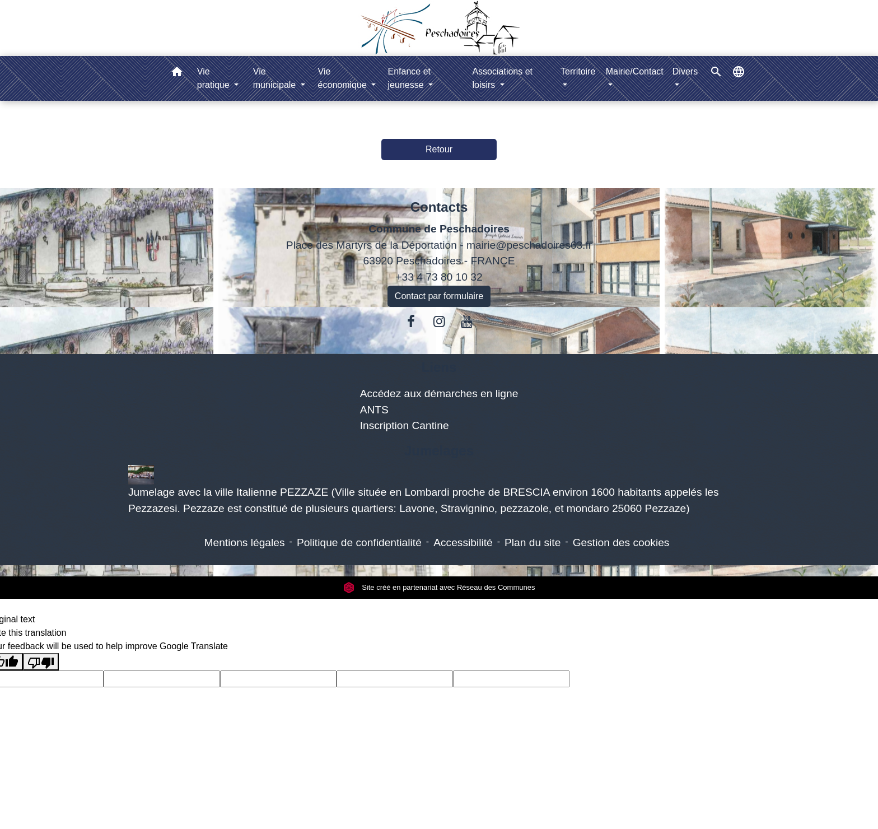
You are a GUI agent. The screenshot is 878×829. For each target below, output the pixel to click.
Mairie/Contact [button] (635, 71)
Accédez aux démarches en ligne (439, 393)
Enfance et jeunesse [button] (409, 78)
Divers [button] (685, 71)
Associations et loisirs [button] (502, 78)
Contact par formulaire (439, 296)
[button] (177, 73)
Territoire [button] (578, 71)
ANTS (374, 410)
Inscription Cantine (404, 425)
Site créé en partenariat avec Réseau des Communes (439, 587)
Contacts (439, 207)
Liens (439, 367)
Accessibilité (463, 542)
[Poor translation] (41, 661)
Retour (439, 149)
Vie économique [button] (344, 78)
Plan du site (533, 542)
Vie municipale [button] (275, 78)
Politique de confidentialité (359, 542)
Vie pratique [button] (214, 78)
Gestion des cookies (621, 542)
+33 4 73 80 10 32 (438, 277)
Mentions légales (244, 542)
